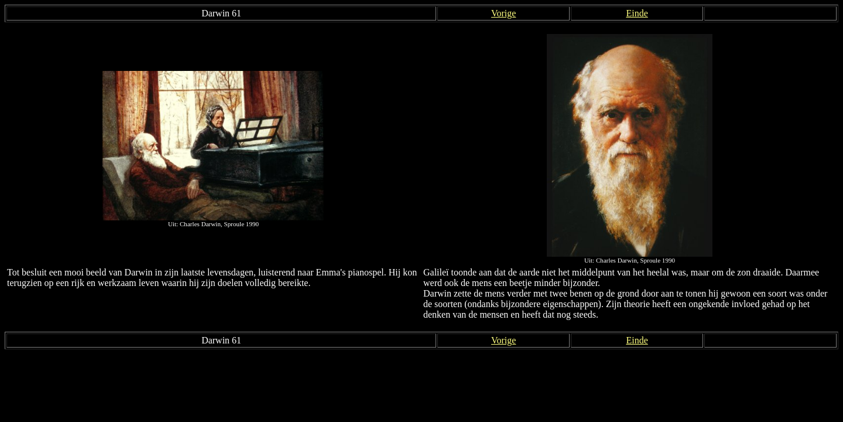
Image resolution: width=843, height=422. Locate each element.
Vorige (503, 13)
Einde (636, 13)
